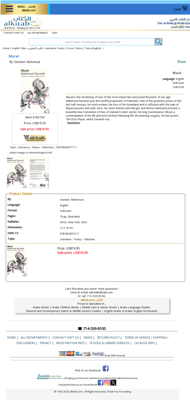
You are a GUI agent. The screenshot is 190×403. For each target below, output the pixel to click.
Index (88, 338)
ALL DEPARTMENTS (38, 32)
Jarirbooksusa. (130, 378)
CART (181, 9)
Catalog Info (144, 343)
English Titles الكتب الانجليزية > (28, 48)
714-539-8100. (96, 296)
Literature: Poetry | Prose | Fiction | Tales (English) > (74, 48)
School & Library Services (109, 343)
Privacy (45, 343)
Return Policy (108, 338)
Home (6, 48)
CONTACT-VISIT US (13, 32)
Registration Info (70, 343)
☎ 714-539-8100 (92, 328)
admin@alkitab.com (101, 292)
